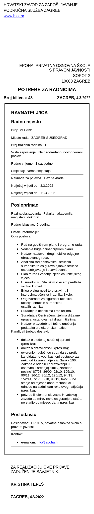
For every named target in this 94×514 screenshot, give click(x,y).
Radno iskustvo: (23, 224)
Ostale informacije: (25, 232)
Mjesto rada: (20, 138)
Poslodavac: (20, 423)
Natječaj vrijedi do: (25, 193)
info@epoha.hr (48, 442)
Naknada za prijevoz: (27, 178)
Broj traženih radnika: (27, 145)
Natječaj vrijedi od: (25, 185)
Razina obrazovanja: (26, 213)
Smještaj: (18, 171)
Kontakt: (17, 434)
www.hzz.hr (14, 16)
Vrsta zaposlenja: (24, 152)
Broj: (15, 130)
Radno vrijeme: (22, 163)
